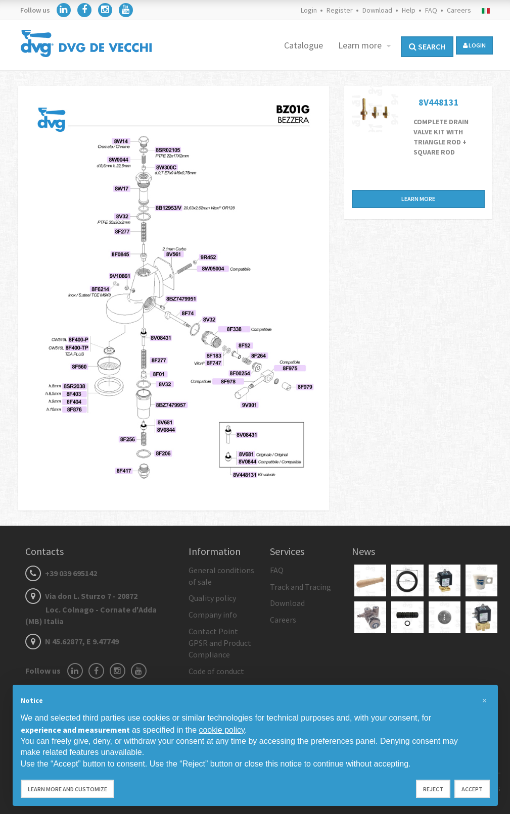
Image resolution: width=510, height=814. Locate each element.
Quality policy (212, 598)
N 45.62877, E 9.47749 (72, 641)
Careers (459, 10)
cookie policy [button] (221, 730)
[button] (485, 701)
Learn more (361, 45)
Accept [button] (472, 789)
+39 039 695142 (61, 573)
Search (427, 46)
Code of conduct (216, 671)
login (474, 45)
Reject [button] (433, 789)
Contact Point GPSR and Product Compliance (220, 642)
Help (408, 10)
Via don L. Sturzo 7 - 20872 (91, 608)
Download (377, 10)
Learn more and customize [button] (67, 789)
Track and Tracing (300, 587)
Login (309, 10)
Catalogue (303, 45)
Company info (213, 614)
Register (340, 10)
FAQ (431, 10)
